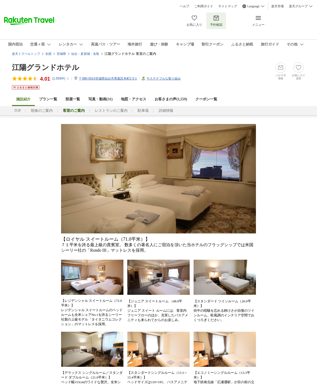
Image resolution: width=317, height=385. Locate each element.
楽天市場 (277, 6)
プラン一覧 (48, 99)
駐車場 (143, 111)
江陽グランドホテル (45, 67)
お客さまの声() (171, 99)
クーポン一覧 (206, 99)
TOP (17, 111)
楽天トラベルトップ (26, 54)
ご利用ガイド (203, 6)
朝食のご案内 (42, 111)
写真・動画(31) (100, 99)
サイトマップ (227, 6)
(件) (60, 78)
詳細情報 (166, 111)
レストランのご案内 (111, 111)
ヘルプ (184, 6)
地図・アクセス (133, 99)
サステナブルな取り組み (164, 78)
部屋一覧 (72, 99)
